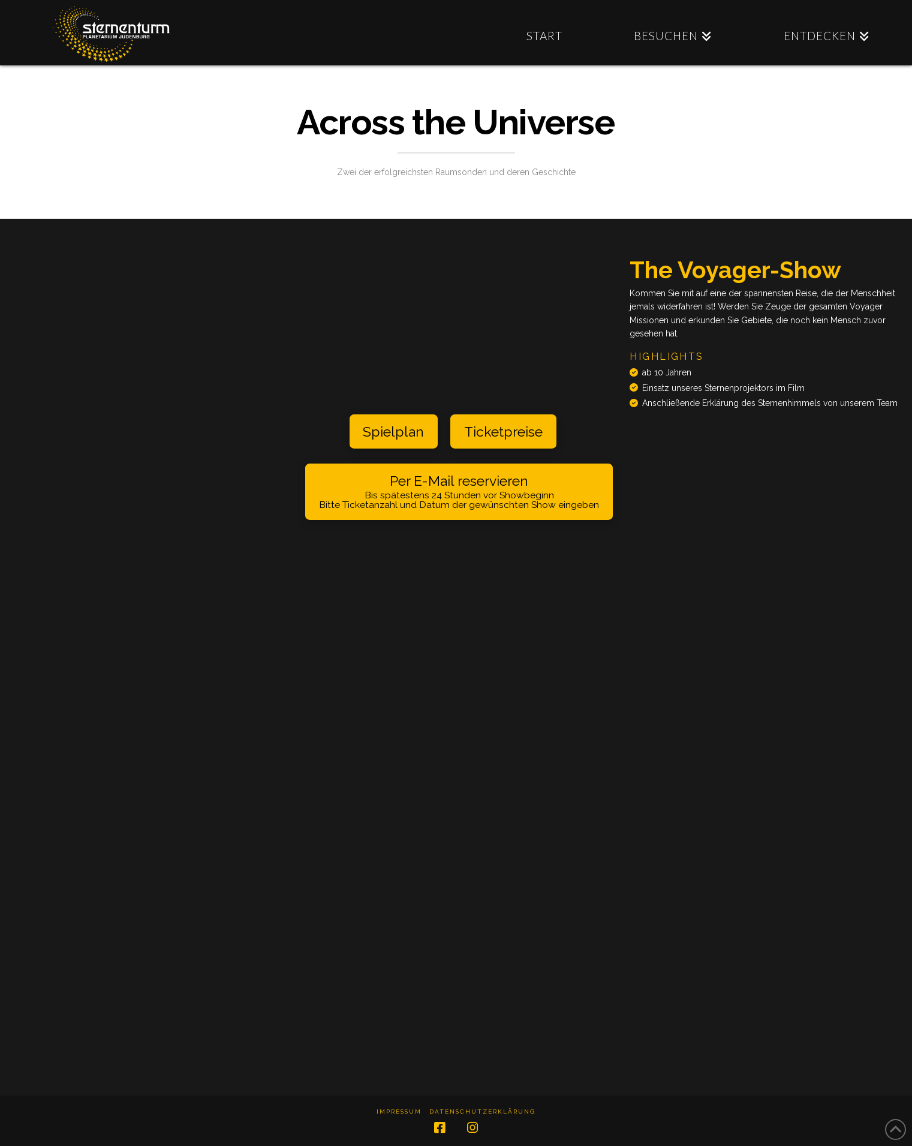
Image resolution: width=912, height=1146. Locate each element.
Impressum (399, 1111)
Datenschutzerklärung (482, 1111)
